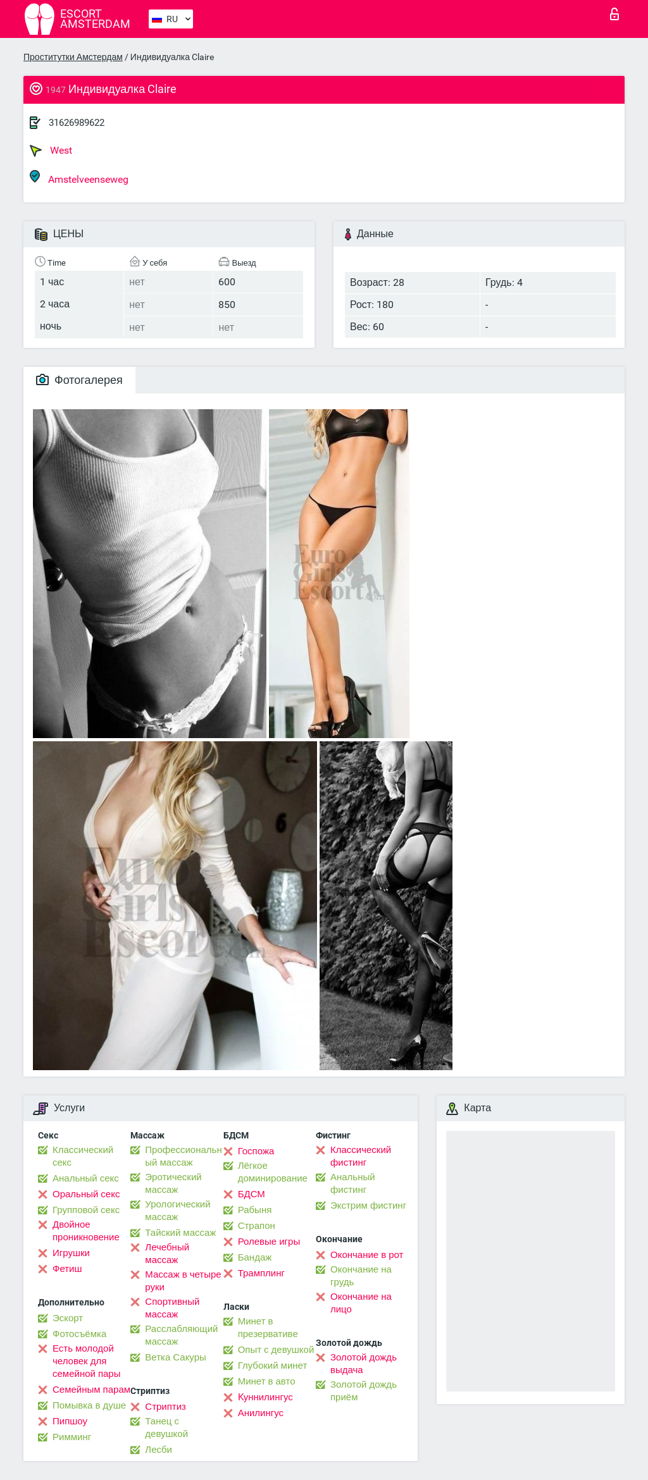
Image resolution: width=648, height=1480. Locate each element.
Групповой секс (86, 1210)
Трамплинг (261, 1273)
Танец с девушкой (166, 1427)
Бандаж (255, 1257)
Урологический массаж (177, 1211)
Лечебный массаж (167, 1254)
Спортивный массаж (172, 1308)
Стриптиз (165, 1406)
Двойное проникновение (86, 1231)
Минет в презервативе (268, 1328)
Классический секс (83, 1156)
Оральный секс (86, 1194)
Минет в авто (267, 1381)
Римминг (72, 1437)
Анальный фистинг (352, 1183)
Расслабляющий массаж (181, 1335)
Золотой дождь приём (363, 1391)
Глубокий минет (273, 1365)
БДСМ (251, 1194)
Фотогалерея (79, 379)
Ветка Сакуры (175, 1357)
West (51, 150)
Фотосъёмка (79, 1334)
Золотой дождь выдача (363, 1364)
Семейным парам (91, 1389)
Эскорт (68, 1318)
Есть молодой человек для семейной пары (86, 1361)
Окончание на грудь (361, 1276)
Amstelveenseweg (79, 177)
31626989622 (76, 122)
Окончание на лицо (361, 1303)
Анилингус (261, 1413)
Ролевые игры (269, 1241)
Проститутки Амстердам (73, 57)
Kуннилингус (265, 1397)
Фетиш (67, 1268)
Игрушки (71, 1253)
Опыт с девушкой (276, 1349)
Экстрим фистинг (368, 1205)
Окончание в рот (366, 1255)
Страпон (256, 1225)
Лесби (158, 1449)
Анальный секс (86, 1178)
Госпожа (256, 1151)
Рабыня (255, 1210)
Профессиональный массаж (183, 1156)
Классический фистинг (360, 1156)
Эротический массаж (173, 1183)
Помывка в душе (89, 1405)
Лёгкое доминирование (273, 1172)
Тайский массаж (180, 1232)
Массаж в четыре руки (183, 1281)
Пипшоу (70, 1421)
